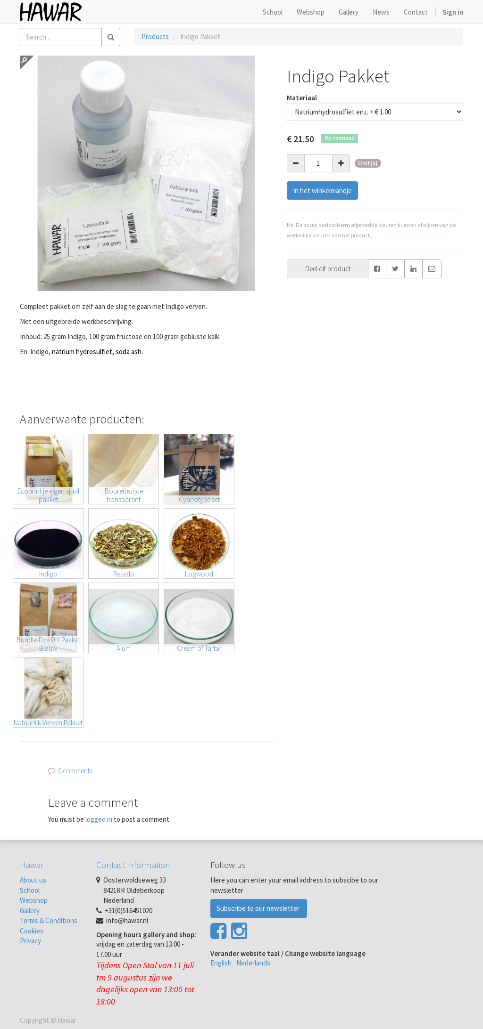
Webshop (34, 900)
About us (33, 879)
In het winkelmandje (322, 190)
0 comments (75, 770)
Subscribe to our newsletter (259, 908)
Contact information (133, 864)
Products (155, 36)
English (221, 962)
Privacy (30, 940)
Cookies (31, 930)
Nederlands (253, 962)
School (30, 890)
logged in (98, 819)
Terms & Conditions (48, 920)
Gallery (30, 910)
